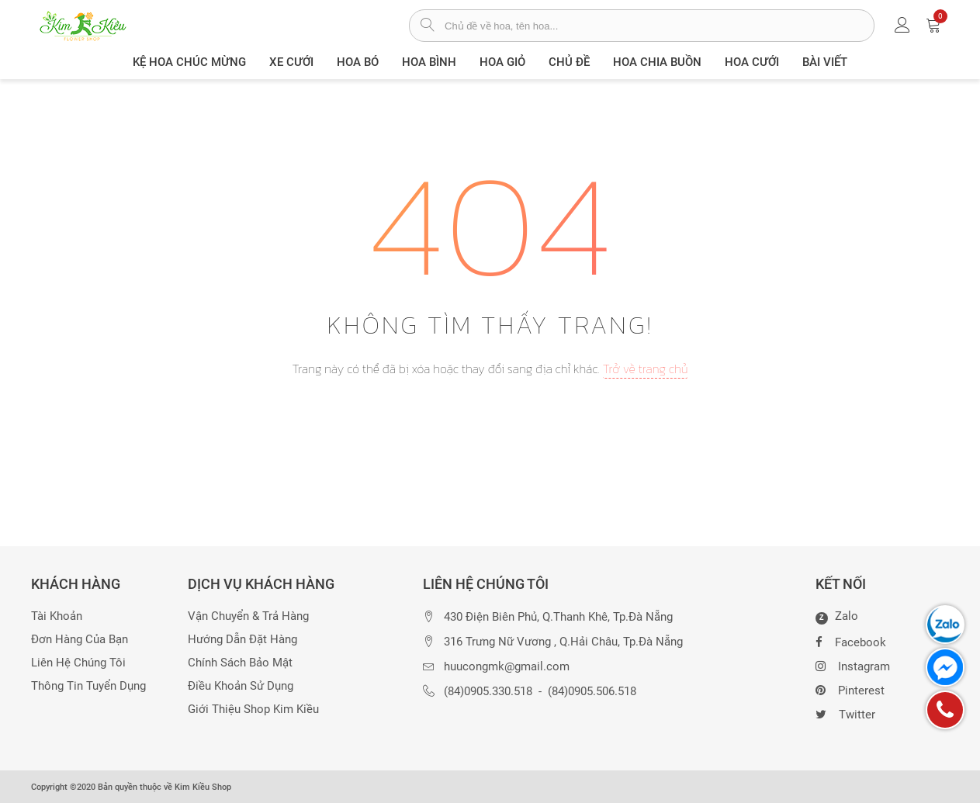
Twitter (845, 713)
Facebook (851, 641)
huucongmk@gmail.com (507, 667)
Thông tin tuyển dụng (88, 686)
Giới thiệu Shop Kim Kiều (253, 709)
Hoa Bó (358, 62)
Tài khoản (56, 616)
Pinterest (850, 689)
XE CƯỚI (291, 62)
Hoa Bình (429, 62)
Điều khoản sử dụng (240, 686)
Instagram (853, 665)
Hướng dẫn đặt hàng (242, 640)
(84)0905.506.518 (592, 691)
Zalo (837, 617)
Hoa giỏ (502, 62)
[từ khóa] (659, 25)
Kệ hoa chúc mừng (189, 62)
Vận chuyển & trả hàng (248, 616)
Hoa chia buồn (657, 62)
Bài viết (824, 62)
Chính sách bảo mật (240, 663)
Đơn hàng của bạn (79, 640)
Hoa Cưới (752, 62)
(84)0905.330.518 (488, 691)
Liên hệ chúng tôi (78, 663)
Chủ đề (569, 62)
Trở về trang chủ (645, 368)
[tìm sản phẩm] (427, 26)
